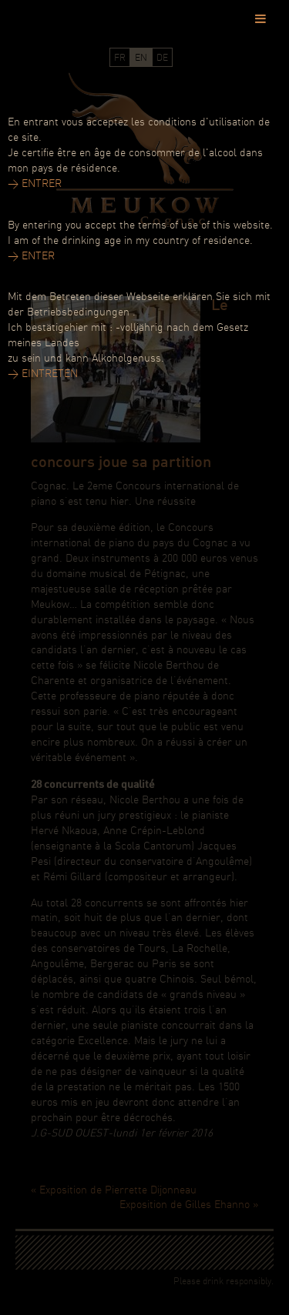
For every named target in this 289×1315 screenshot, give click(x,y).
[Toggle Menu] (260, 18)
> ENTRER (35, 184)
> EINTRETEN (43, 374)
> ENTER (31, 256)
